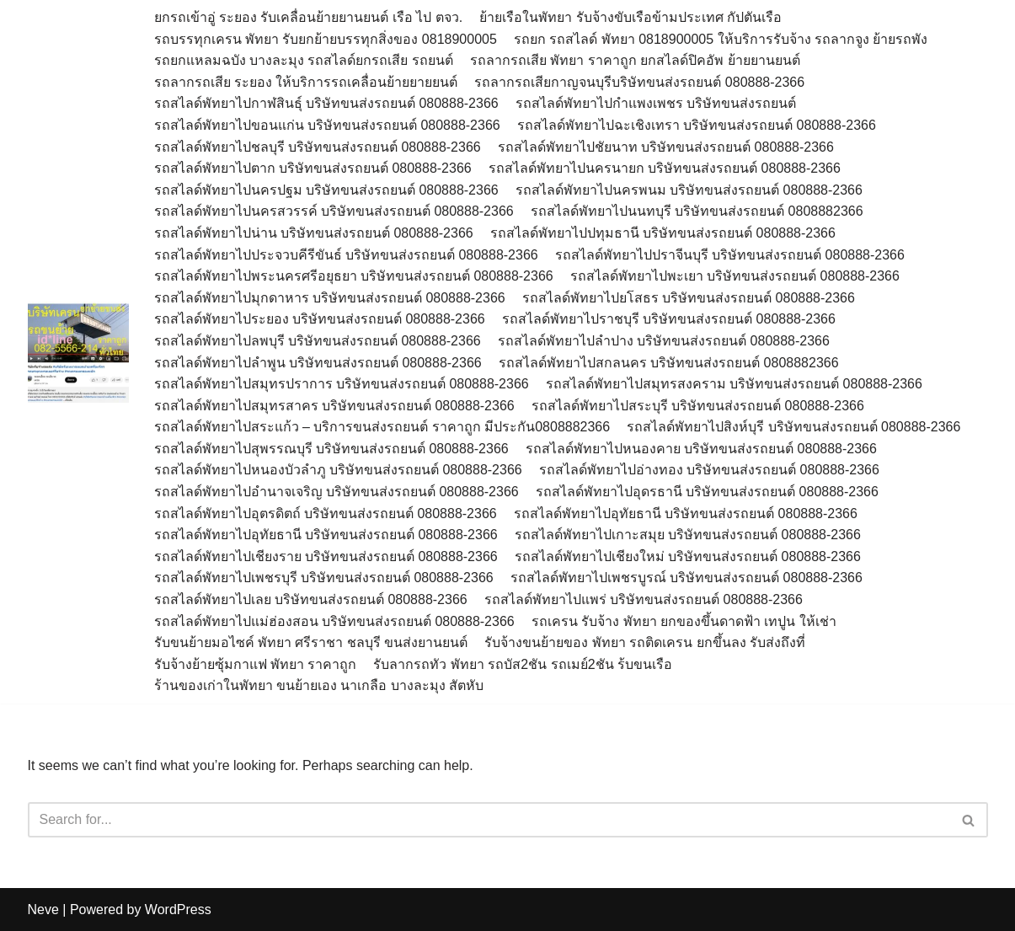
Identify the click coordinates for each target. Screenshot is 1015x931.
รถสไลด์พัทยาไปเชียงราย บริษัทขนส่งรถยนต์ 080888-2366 (326, 556)
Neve (43, 909)
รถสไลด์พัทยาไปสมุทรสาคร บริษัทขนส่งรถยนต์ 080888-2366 (334, 406)
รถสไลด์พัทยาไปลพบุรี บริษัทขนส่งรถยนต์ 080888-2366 (317, 341)
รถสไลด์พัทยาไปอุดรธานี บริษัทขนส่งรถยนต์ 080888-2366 (707, 491)
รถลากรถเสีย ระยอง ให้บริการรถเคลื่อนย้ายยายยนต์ (306, 82)
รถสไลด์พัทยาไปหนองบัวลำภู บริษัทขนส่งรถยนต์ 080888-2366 (338, 470)
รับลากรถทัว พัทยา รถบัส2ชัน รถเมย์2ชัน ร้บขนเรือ (522, 664)
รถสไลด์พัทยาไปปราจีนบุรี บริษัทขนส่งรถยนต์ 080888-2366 (730, 255)
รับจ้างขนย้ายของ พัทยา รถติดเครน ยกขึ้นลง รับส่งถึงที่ (644, 642)
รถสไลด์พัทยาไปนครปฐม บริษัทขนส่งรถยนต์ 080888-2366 (326, 190)
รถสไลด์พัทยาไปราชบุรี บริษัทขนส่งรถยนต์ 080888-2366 (669, 319)
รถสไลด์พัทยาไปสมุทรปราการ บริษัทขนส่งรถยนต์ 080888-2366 (341, 384)
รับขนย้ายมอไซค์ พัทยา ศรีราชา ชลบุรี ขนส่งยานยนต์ (311, 642)
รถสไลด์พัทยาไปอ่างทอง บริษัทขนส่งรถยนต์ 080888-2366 (709, 470)
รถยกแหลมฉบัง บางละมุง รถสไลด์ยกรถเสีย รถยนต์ (303, 60)
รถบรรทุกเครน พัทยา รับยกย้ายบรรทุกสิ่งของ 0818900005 (325, 39)
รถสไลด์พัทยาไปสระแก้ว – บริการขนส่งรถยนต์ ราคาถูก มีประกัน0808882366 (382, 427)
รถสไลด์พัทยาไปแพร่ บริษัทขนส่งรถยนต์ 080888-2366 (643, 599)
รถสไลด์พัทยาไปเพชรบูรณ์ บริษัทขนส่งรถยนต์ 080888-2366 (686, 577)
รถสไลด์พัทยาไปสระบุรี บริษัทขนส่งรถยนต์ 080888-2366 (698, 406)
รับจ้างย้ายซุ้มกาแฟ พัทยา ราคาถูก (255, 664)
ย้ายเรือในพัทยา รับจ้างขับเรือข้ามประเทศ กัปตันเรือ (630, 17)
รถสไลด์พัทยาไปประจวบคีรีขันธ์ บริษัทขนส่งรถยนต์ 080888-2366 (346, 255)
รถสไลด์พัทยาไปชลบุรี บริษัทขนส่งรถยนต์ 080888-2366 (317, 147)
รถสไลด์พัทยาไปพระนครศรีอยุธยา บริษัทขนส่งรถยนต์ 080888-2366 (353, 276)
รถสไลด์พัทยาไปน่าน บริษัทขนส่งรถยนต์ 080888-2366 (313, 233)
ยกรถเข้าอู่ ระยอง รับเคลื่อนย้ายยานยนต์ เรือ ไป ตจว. (308, 17)
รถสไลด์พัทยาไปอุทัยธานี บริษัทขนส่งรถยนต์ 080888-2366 (685, 513)
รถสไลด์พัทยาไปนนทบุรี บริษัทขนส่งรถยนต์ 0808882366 (697, 211)
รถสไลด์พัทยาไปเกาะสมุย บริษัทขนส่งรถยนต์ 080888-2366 (688, 534)
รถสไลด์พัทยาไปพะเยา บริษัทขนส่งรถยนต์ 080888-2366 (735, 276)
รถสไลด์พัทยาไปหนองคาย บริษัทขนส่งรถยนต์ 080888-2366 (701, 448)
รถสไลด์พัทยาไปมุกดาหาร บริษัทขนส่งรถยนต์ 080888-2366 (329, 298)
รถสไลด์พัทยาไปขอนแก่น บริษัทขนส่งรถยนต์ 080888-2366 (327, 125)
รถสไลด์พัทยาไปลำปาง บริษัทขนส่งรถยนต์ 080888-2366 (664, 341)
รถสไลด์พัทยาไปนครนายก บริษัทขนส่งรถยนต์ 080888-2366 (665, 168)
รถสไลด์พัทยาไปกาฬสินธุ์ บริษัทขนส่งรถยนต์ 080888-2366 (326, 103)
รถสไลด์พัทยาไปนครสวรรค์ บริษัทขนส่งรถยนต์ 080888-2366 (334, 211)
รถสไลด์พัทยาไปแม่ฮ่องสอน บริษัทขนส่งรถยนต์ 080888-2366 (334, 621)
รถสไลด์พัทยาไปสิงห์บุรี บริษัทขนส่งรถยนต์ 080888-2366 (793, 427)
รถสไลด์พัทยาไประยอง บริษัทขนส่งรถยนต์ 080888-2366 (319, 319)
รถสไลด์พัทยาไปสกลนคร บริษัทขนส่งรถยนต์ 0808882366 (669, 363)
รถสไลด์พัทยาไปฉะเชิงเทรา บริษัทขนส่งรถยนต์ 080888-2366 (696, 125)
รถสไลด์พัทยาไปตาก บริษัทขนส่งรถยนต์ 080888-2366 (313, 168)
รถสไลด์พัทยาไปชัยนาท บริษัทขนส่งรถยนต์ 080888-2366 (666, 147)
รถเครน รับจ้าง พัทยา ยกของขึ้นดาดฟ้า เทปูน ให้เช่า (684, 621)
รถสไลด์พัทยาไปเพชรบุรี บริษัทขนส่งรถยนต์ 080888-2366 (324, 577)
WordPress (178, 909)
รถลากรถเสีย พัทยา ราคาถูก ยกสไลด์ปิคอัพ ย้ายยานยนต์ (635, 60)
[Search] (489, 819)
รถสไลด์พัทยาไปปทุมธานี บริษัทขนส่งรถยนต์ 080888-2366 (663, 233)
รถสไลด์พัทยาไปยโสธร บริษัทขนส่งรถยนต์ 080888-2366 (688, 298)
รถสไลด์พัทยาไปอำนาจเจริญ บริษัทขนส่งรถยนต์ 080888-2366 (336, 491)
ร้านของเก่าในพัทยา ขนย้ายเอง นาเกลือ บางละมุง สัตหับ (319, 685)
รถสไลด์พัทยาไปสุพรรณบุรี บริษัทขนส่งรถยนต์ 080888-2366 (331, 448)
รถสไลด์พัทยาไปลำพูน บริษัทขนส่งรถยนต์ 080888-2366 (318, 363)
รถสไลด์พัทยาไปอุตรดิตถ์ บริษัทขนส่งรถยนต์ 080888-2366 (325, 513)
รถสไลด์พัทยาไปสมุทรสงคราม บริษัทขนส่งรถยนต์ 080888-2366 (734, 384)
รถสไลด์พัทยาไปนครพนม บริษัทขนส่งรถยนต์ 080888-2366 (689, 190)
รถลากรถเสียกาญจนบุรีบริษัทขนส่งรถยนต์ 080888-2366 (639, 82)
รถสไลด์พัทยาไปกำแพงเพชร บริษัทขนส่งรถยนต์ (656, 103)
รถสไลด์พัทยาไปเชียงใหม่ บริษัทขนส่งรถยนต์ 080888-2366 (688, 556)
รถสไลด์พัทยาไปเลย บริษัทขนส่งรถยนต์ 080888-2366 (310, 599)
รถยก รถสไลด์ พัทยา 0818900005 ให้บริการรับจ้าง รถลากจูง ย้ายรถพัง (723, 39)
